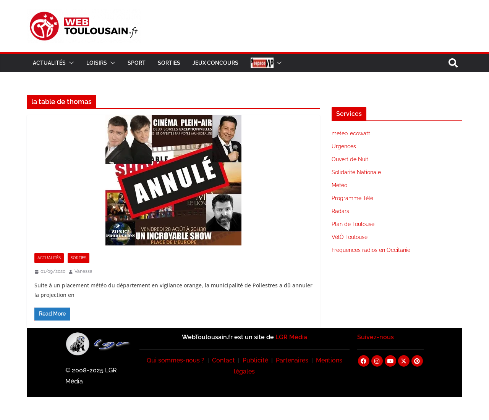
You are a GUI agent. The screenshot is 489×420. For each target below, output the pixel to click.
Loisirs (96, 63)
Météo (339, 185)
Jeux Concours (215, 63)
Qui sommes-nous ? (175, 360)
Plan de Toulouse (353, 224)
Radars (340, 211)
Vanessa (83, 271)
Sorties (169, 63)
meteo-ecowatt (351, 133)
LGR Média (291, 337)
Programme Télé (352, 198)
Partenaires (292, 360)
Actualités (49, 63)
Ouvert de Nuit (350, 159)
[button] (70, 63)
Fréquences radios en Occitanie (371, 250)
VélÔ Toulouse (350, 237)
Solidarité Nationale (356, 172)
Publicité (255, 360)
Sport (137, 63)
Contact (223, 360)
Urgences (344, 146)
